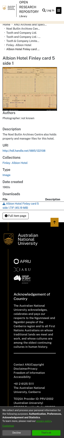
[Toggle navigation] (58, 10)
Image (6, 175)
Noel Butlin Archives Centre (23, 28)
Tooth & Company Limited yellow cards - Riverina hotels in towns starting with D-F (23, 41)
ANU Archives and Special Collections (31, 24)
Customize (8, 425)
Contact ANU (22, 364)
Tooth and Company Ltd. (21, 32)
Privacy (33, 368)
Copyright (37, 364)
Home (6, 24)
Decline (16, 432)
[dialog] (32, 422)
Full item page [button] (15, 215)
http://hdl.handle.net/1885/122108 (24, 150)
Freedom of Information (29, 372)
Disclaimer (21, 368)
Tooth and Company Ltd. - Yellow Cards (23, 37)
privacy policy (43, 421)
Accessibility (22, 377)
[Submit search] (44, 10)
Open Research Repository (29, 7)
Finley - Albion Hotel (18, 45)
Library (23, 16)
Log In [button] (50, 10)
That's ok (46, 432)
